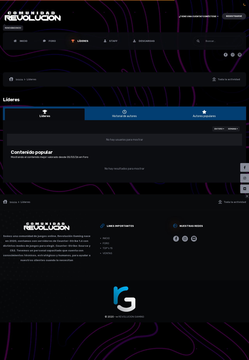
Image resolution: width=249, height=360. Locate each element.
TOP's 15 (108, 248)
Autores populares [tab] (204, 114)
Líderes (82, 41)
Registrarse (234, 16)
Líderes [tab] (45, 114)
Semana (233, 129)
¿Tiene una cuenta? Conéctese (198, 16)
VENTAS (107, 253)
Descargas (146, 41)
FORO (52, 41)
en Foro (219, 129)
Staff (113, 41)
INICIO (23, 41)
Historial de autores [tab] (124, 114)
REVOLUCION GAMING (131, 316)
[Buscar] (218, 41)
